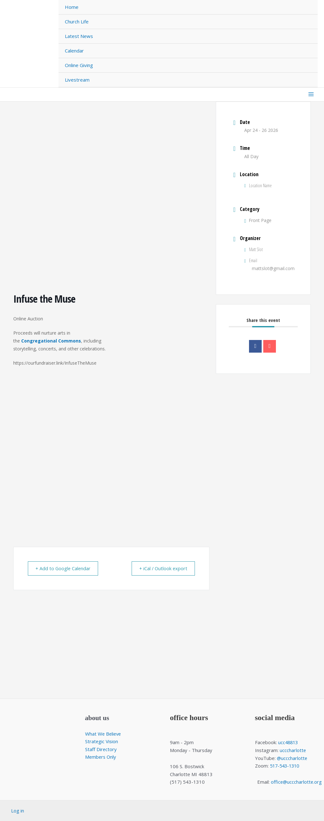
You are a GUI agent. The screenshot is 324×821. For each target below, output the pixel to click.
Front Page (257, 220)
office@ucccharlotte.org (296, 782)
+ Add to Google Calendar (65, 568)
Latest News (79, 36)
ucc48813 (288, 742)
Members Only (101, 757)
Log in (17, 810)
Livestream (77, 80)
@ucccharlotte (292, 758)
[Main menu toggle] (311, 94)
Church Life (77, 21)
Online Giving (79, 65)
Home (71, 7)
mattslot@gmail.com (273, 268)
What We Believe (103, 734)
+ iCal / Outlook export (161, 568)
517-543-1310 (286, 765)
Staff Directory (101, 749)
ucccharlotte (293, 750)
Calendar (74, 50)
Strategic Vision (102, 741)
